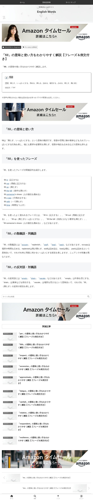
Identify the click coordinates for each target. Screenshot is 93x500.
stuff (46, 245)
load (54, 245)
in (7, 180)
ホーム (16, 489)
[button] (88, 296)
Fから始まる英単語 (30, 47)
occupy (25, 245)
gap (9, 198)
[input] (46, 296)
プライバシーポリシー (69, 492)
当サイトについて (46, 489)
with (8, 201)
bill (11, 191)
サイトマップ (24, 492)
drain (33, 278)
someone (10, 194)
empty (24, 278)
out (7, 183)
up (7, 187)
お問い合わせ (76, 489)
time (8, 205)
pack (62, 245)
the (7, 191)
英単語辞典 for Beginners (11, 47)
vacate (42, 278)
